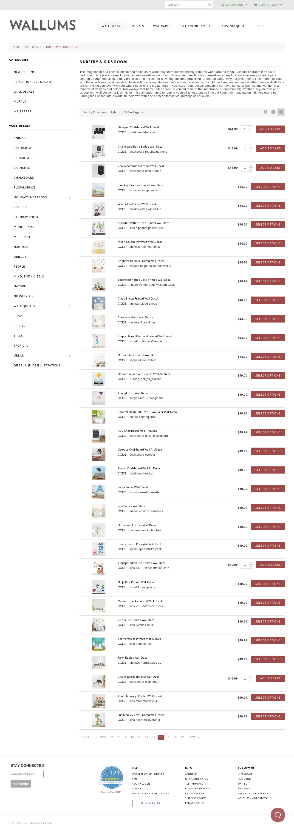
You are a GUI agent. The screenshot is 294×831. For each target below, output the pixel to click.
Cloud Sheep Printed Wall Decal (138, 298)
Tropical (21, 346)
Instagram (245, 774)
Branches (22, 168)
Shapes (19, 316)
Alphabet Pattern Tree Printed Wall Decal (144, 223)
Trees (18, 336)
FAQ (134, 778)
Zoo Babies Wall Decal (132, 506)
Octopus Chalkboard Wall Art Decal (140, 449)
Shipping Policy (195, 798)
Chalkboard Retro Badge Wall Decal (140, 146)
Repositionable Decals (33, 82)
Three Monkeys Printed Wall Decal (140, 696)
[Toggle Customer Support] (278, 815)
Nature (20, 286)
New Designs (24, 72)
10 (133, 737)
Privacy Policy (194, 803)
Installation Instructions (150, 793)
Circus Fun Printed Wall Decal (136, 620)
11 (140, 737)
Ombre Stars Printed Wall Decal (138, 355)
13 (154, 737)
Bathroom (22, 148)
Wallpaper (162, 26)
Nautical (21, 247)
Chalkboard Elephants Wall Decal (139, 677)
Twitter (243, 783)
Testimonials (194, 783)
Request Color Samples (148, 774)
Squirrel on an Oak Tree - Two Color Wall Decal (148, 412)
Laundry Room (26, 217)
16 (176, 737)
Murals (138, 26)
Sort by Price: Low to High (101, 112)
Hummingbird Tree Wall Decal (137, 525)
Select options (268, 187)
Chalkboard (24, 178)
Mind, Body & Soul (29, 276)
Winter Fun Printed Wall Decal (137, 204)
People (19, 266)
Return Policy (194, 793)
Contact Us (140, 788)
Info (259, 26)
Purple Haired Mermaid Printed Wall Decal (145, 336)
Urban (19, 355)
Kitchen (20, 207)
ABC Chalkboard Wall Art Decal (138, 431)
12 (147, 737)
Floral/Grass (25, 187)
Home (16, 47)
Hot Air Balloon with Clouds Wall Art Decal (144, 374)
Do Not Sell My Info (151, 803)
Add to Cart (270, 129)
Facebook (244, 778)
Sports (19, 326)
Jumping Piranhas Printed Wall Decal (141, 185)
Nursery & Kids (26, 296)
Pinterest (244, 788)
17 (183, 737)
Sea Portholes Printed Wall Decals (139, 639)
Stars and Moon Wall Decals (136, 317)
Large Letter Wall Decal (133, 487)
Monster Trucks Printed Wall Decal (140, 601)
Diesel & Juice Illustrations (37, 365)
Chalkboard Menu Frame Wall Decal (141, 166)
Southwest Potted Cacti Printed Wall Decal (144, 280)
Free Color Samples (196, 26)
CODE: (122, 132)
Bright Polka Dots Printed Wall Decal (141, 261)
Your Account (142, 783)
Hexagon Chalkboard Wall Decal (138, 127)
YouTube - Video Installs (254, 798)
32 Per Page (134, 112)
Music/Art (22, 237)
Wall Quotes (24, 306)
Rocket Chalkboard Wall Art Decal (139, 468)
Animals (20, 138)
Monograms (24, 227)
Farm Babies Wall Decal (133, 658)
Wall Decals (112, 26)
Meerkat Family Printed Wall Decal (140, 242)
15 (169, 737)
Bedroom (21, 158)
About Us (191, 774)
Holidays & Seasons (30, 197)
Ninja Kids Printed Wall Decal (136, 582)
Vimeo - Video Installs (253, 793)
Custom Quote (234, 26)
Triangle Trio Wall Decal (133, 393)
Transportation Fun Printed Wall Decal (142, 563)
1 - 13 (85, 737)
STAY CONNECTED (27, 766)
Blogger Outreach (197, 788)
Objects (20, 257)
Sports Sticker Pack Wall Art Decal (139, 544)
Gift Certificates (196, 778)
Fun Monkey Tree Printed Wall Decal (141, 715)
